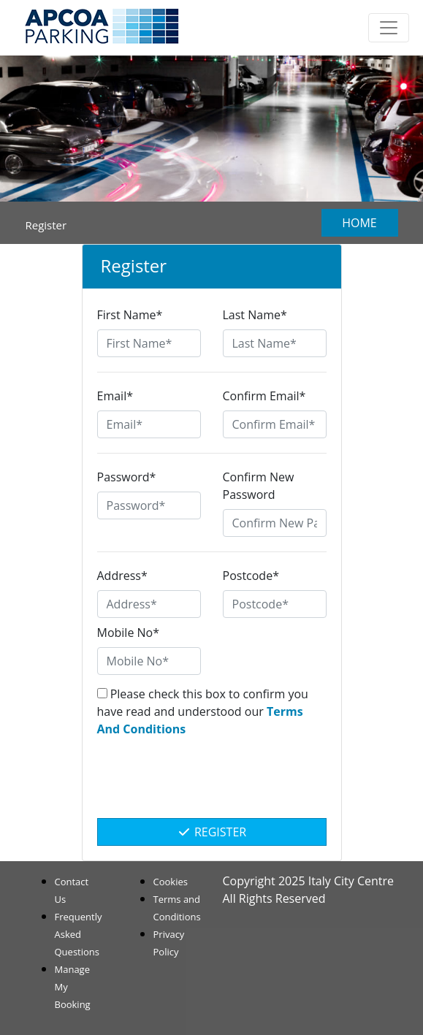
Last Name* (255, 315)
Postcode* (251, 576)
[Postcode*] (275, 604)
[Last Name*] (275, 343)
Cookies (170, 881)
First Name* (130, 315)
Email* (115, 396)
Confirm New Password (258, 486)
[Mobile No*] (149, 661)
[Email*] (149, 424)
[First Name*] (149, 343)
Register (211, 832)
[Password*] (149, 505)
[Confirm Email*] (275, 424)
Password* (126, 477)
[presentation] (212, 785)
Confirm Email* (264, 396)
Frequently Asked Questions (78, 934)
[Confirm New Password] (275, 523)
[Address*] (149, 604)
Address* (122, 576)
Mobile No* (128, 633)
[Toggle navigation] (388, 27)
